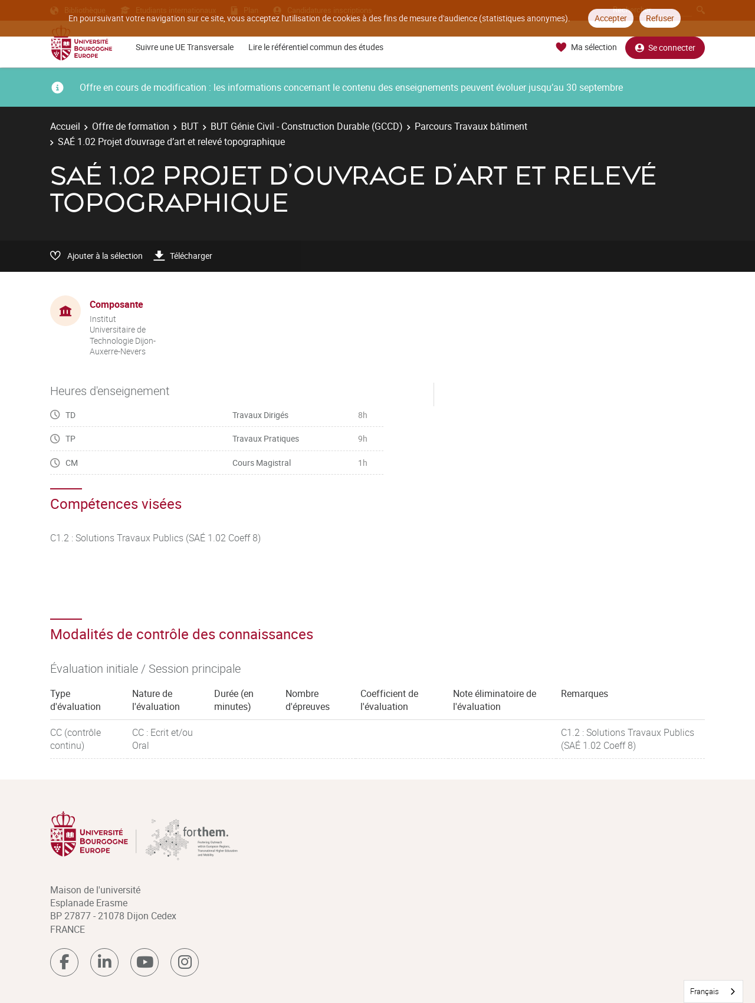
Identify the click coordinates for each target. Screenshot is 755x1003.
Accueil (65, 126)
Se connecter (665, 47)
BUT (190, 126)
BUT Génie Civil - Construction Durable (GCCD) (307, 126)
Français (704, 991)
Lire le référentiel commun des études (315, 46)
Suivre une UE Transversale (185, 46)
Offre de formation (130, 126)
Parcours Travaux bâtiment (471, 126)
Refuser (660, 18)
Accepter (611, 18)
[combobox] (713, 991)
